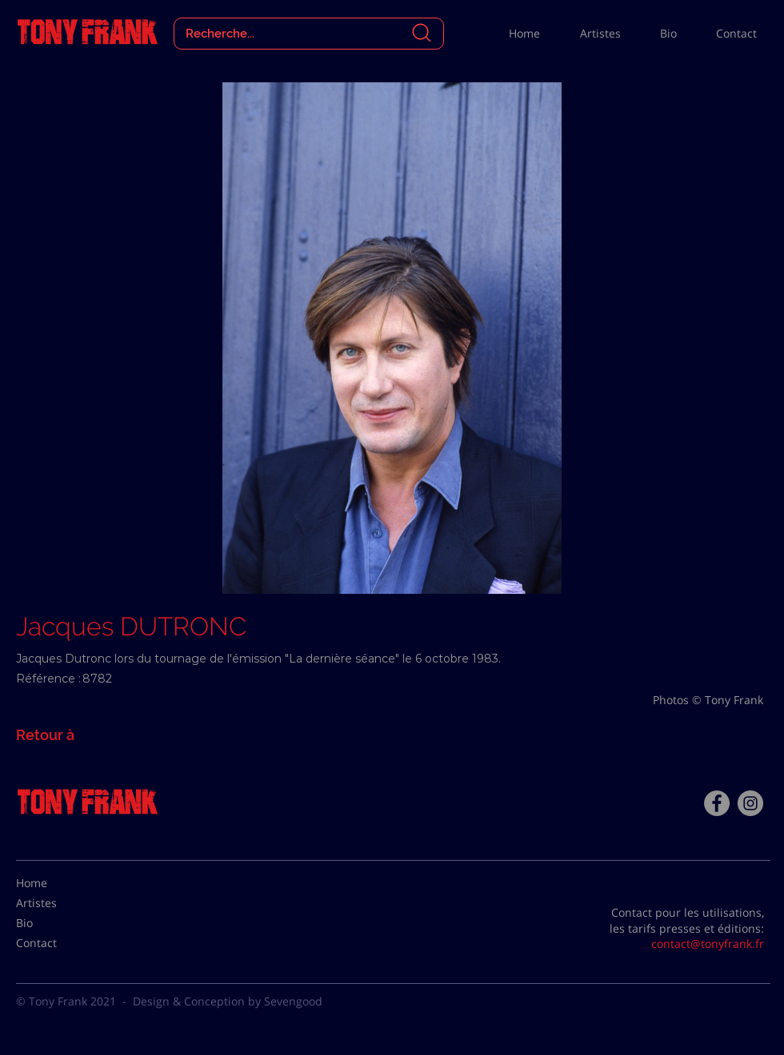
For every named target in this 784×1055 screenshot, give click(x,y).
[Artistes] (56, 903)
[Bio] (56, 923)
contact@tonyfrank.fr (707, 943)
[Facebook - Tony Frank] (717, 803)
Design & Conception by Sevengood (227, 1001)
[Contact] (56, 943)
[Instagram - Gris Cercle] (750, 803)
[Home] (56, 883)
